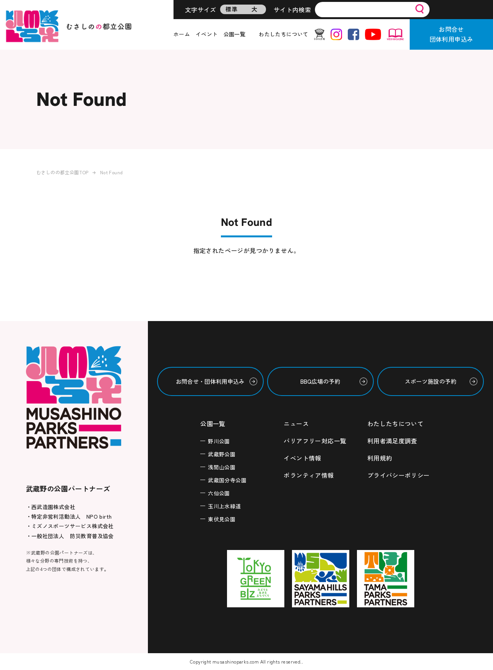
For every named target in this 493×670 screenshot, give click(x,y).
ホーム (182, 34)
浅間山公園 (221, 466)
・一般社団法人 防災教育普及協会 (70, 536)
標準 (231, 9)
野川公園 (219, 441)
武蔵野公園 (221, 453)
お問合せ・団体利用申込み (210, 381)
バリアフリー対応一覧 (315, 440)
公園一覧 (235, 34)
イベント (207, 34)
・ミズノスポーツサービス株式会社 (70, 526)
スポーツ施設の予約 (430, 381)
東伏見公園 (221, 518)
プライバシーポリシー (398, 474)
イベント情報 (302, 457)
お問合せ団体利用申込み (452, 34)
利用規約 (379, 457)
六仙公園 (219, 492)
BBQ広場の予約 (320, 381)
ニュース (296, 423)
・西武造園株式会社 (51, 507)
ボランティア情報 (309, 474)
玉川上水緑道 (224, 505)
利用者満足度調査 (392, 440)
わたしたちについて (283, 34)
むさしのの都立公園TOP (62, 172)
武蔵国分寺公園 (227, 479)
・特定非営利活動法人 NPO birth (69, 516)
